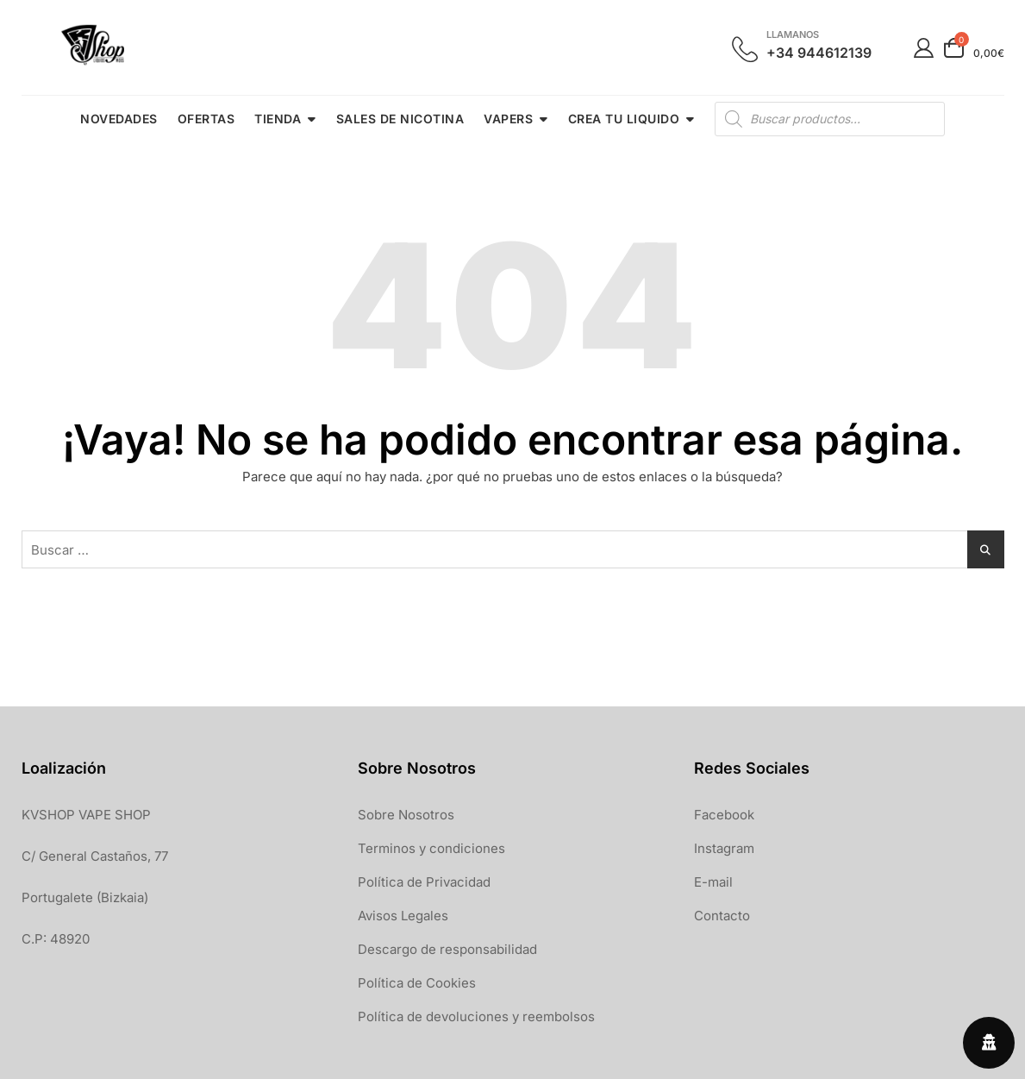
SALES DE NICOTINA (400, 118)
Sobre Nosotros (406, 814)
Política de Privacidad (424, 882)
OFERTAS (206, 118)
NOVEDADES (119, 118)
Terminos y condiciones (431, 848)
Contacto (722, 915)
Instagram (724, 848)
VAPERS (508, 118)
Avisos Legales (403, 915)
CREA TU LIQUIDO (624, 118)
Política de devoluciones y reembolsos (476, 1016)
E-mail (713, 882)
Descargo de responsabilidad (447, 949)
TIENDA (277, 118)
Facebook (724, 814)
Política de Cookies (417, 983)
